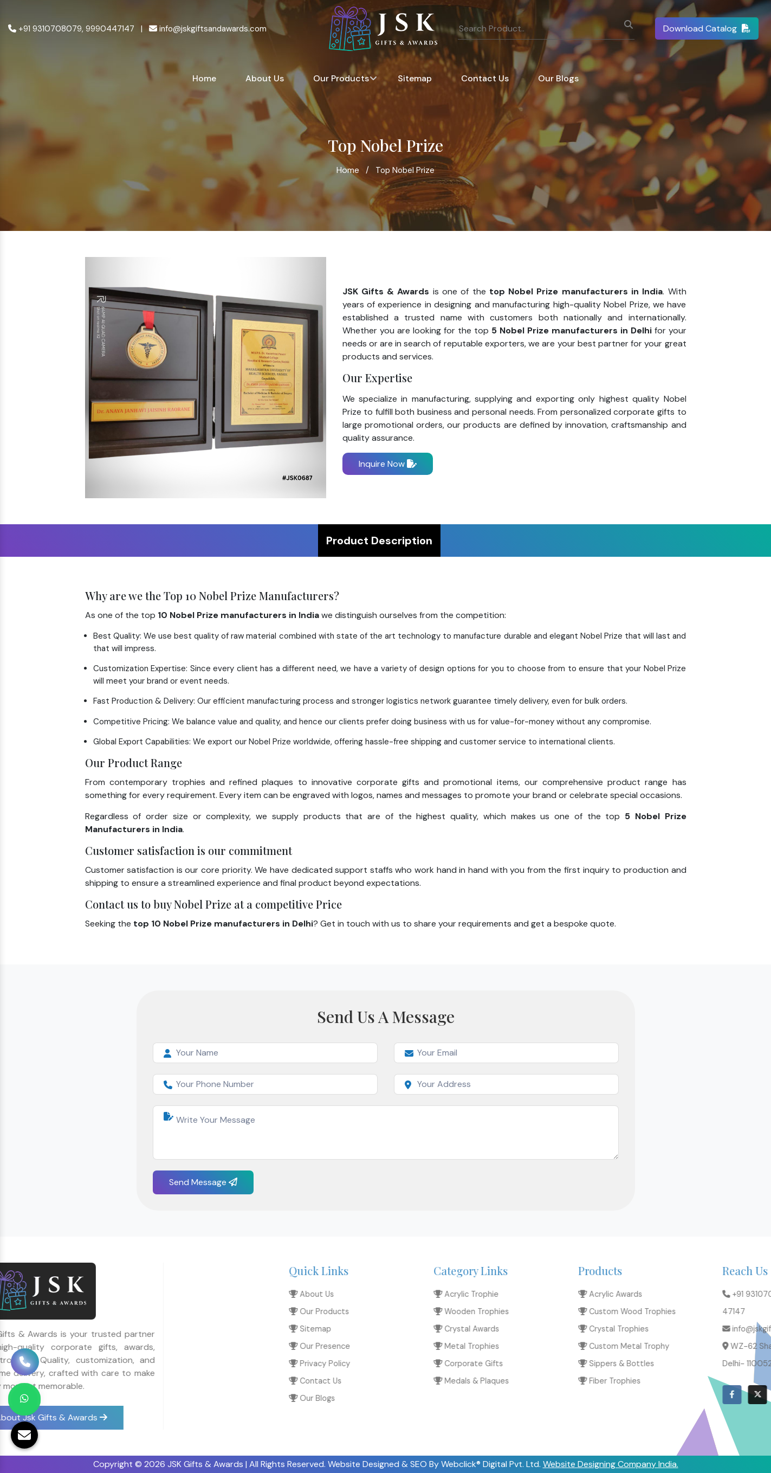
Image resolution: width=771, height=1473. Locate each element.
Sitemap (415, 78)
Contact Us (485, 78)
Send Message (203, 1182)
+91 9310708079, (45, 28)
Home (204, 78)
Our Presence (595, 1346)
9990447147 (110, 28)
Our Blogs (558, 78)
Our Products (341, 78)
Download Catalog (706, 28)
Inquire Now (388, 463)
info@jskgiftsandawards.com (208, 28)
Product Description (379, 540)
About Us (264, 78)
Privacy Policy (595, 1363)
